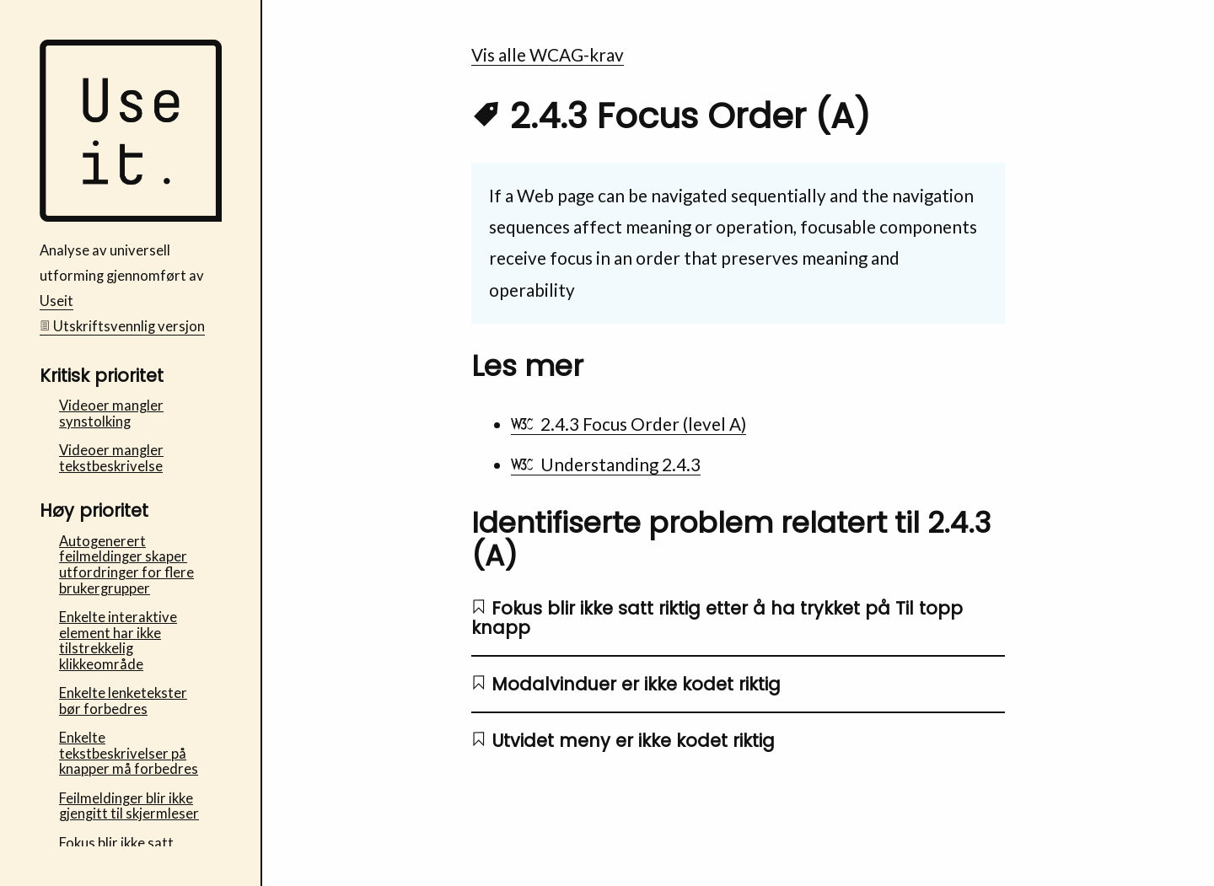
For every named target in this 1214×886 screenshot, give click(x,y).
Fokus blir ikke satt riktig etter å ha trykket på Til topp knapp (717, 618)
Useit (56, 301)
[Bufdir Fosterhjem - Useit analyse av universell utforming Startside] (131, 216)
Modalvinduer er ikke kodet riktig (626, 684)
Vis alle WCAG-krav (547, 55)
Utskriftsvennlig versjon (123, 326)
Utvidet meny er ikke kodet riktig (623, 740)
